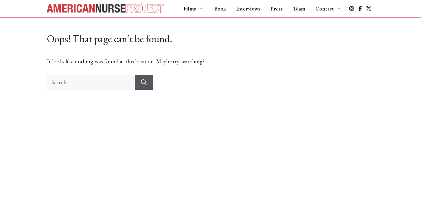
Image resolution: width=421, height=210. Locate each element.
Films (197, 9)
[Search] (144, 82)
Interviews (248, 8)
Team (299, 8)
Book (220, 8)
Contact (331, 9)
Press (276, 8)
